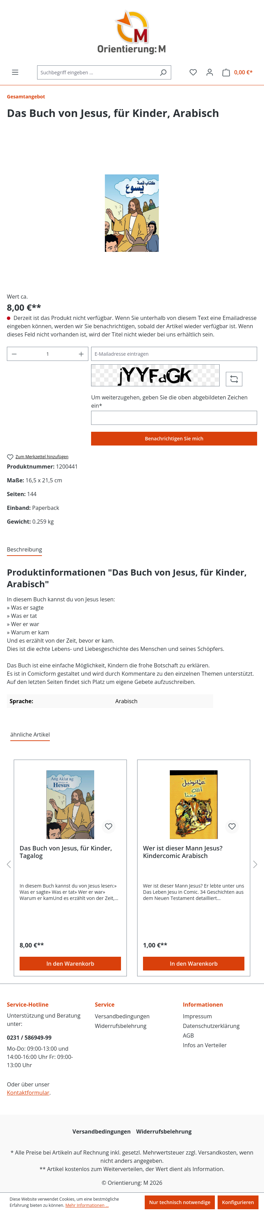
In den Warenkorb (70, 963)
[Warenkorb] (237, 72)
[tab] (24, 550)
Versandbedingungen (122, 1016)
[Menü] (15, 72)
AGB (188, 1035)
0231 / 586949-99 (29, 1037)
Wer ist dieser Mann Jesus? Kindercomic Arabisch (182, 851)
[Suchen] (163, 72)
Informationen (203, 1004)
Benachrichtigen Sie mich (174, 438)
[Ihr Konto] (209, 72)
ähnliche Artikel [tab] (30, 734)
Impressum (197, 1016)
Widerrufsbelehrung (120, 1026)
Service (104, 1004)
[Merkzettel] (193, 72)
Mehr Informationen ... (87, 1205)
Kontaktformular (28, 1092)
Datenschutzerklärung (211, 1026)
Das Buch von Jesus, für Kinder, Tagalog (66, 851)
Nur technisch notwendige (179, 1202)
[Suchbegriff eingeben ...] (96, 72)
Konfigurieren (238, 1202)
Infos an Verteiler (205, 1045)
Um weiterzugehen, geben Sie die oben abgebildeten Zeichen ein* (169, 401)
